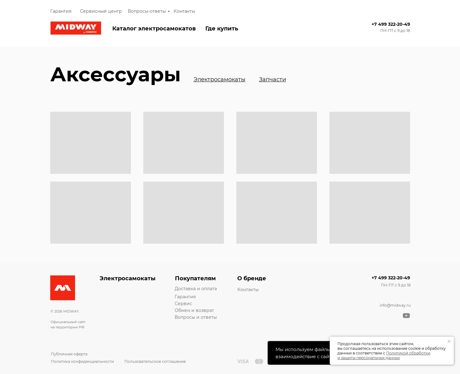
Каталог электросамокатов (154, 28)
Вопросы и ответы (196, 317)
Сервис (183, 303)
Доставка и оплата (196, 288)
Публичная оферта (69, 354)
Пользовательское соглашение (155, 361)
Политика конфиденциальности (82, 361)
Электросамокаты (127, 278)
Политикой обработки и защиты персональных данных (383, 355)
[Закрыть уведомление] (449, 341)
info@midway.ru (395, 305)
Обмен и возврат (194, 310)
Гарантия (60, 11)
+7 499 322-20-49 (391, 24)
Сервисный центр (101, 11)
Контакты (184, 11)
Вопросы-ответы (147, 11)
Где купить (221, 28)
